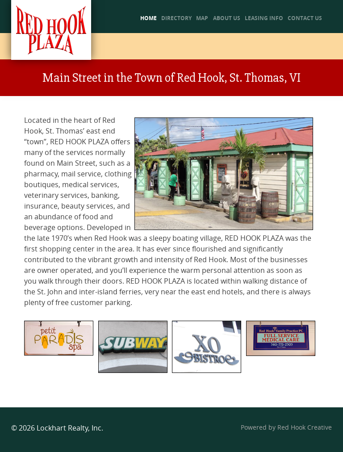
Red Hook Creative (304, 427)
